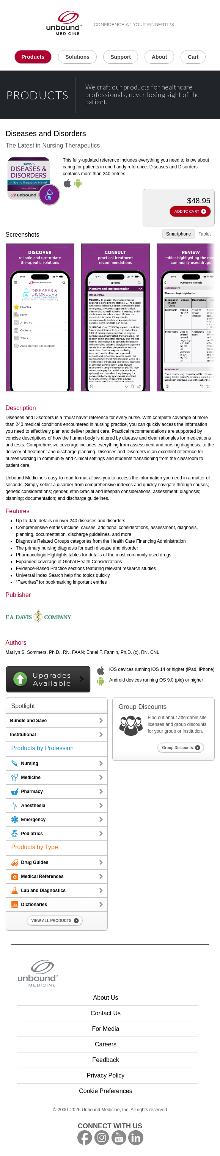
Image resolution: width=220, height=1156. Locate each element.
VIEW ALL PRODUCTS (51, 921)
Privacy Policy (106, 1075)
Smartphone (178, 234)
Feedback (105, 1060)
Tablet (204, 234)
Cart (193, 57)
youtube (118, 1137)
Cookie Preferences (105, 1091)
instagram (101, 1137)
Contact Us (106, 1013)
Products (33, 57)
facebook (84, 1137)
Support (120, 57)
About (159, 57)
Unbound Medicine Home (110, 24)
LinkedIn (135, 1137)
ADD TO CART (186, 211)
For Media (105, 1029)
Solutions (77, 57)
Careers (105, 1044)
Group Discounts (177, 748)
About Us (105, 997)
